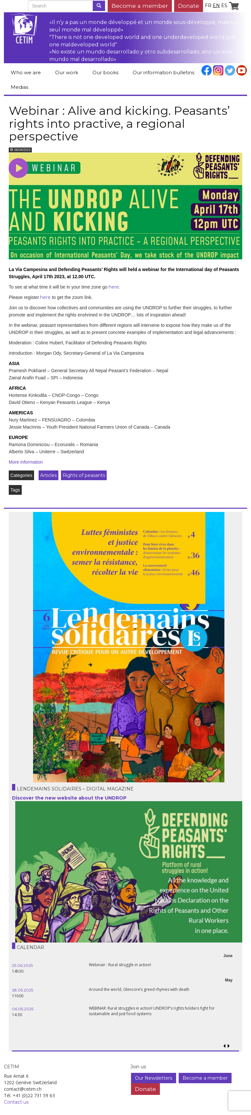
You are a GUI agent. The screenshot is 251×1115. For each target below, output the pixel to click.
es (224, 5)
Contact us (16, 1102)
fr (208, 5)
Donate (188, 5)
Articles (48, 475)
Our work (66, 72)
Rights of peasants (84, 475)
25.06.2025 (22, 965)
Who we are (26, 72)
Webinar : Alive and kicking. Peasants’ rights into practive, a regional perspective (119, 123)
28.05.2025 (22, 990)
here (114, 287)
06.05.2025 (22, 1008)
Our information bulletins (163, 72)
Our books (105, 72)
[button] (228, 1046)
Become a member (140, 5)
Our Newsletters (153, 1078)
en (216, 5)
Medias (19, 87)
